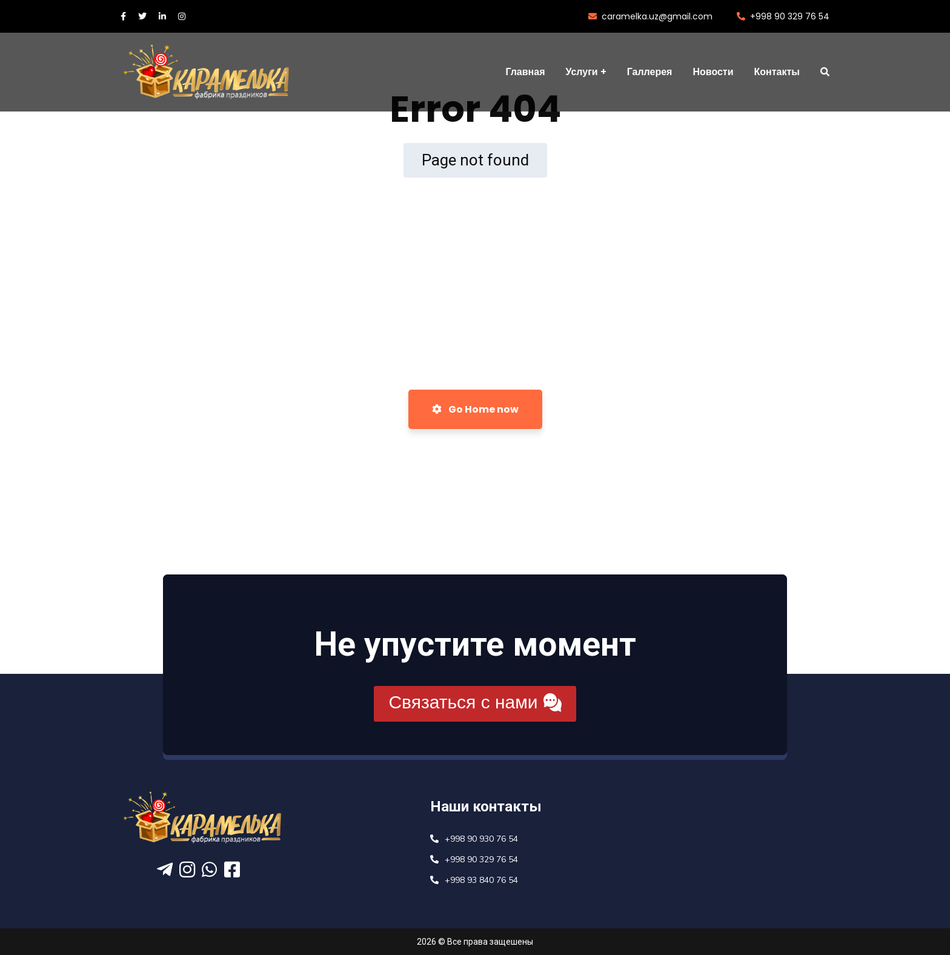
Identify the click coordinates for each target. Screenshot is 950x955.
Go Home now (475, 409)
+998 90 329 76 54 (783, 16)
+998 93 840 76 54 (481, 880)
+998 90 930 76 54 (481, 839)
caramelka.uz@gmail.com (650, 16)
